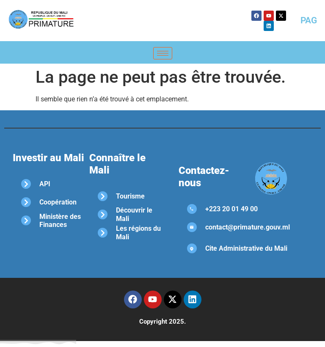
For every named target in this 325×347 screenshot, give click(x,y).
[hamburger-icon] (162, 53)
